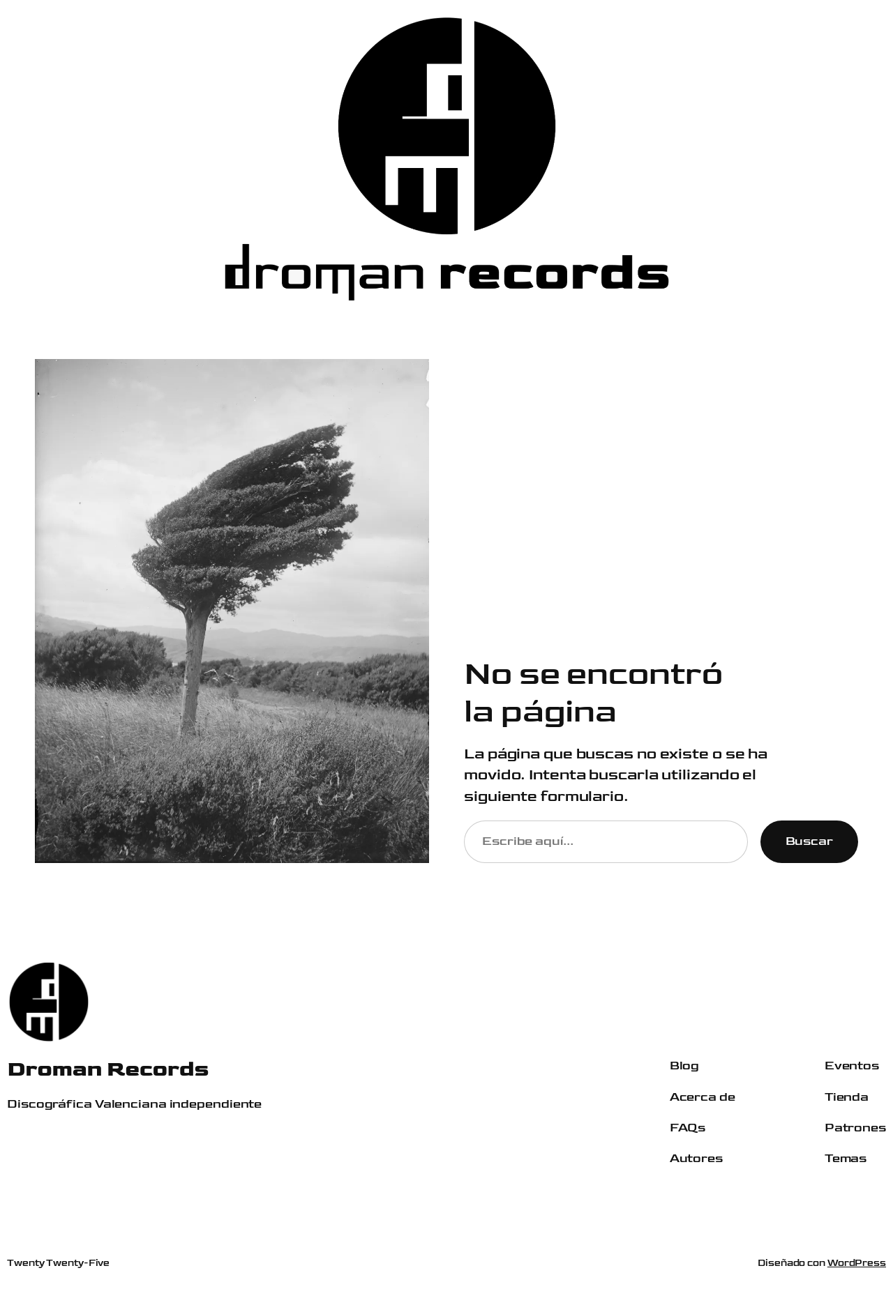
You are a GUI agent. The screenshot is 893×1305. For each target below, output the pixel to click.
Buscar (809, 841)
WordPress (856, 1263)
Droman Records (108, 1069)
